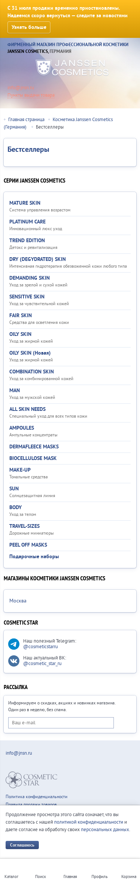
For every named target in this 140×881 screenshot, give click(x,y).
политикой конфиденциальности (88, 822)
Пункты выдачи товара (31, 95)
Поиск (40, 876)
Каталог (11, 876)
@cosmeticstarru (40, 646)
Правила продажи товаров (31, 804)
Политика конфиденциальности (37, 796)
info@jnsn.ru (20, 87)
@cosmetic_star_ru (42, 663)
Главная (70, 876)
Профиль (99, 876)
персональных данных (105, 829)
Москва (18, 601)
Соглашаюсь (22, 845)
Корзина (128, 876)
